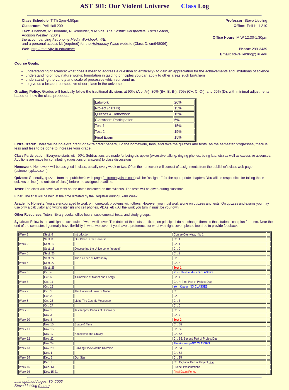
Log (203, 5)
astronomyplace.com (31, 171)
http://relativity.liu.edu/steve (53, 49)
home (43, 386)
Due (209, 281)
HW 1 (199, 234)
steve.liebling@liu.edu (249, 54)
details (113, 108)
